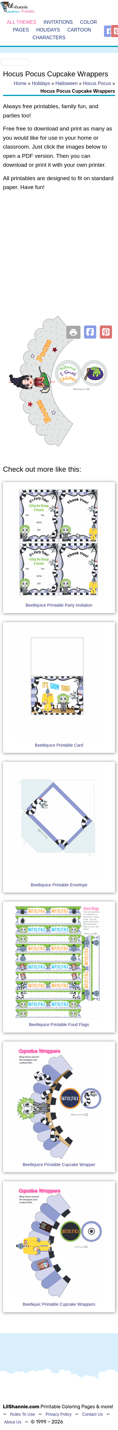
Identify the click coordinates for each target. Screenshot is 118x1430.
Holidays (48, 29)
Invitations (58, 22)
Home (20, 83)
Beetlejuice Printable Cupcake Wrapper (59, 1164)
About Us (12, 1422)
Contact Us (92, 1414)
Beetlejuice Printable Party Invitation (59, 605)
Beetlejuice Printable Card (59, 745)
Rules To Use (22, 1414)
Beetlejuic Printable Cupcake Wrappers (59, 1304)
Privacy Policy (59, 1414)
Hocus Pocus (97, 83)
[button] (90, 332)
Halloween (66, 83)
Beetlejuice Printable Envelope (59, 884)
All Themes (21, 22)
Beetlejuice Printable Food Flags (59, 1024)
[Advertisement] (56, 258)
